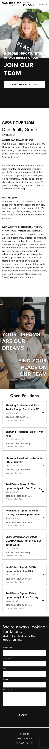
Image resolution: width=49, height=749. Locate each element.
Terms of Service (24, 739)
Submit (24, 715)
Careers (24, 734)
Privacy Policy (24, 743)
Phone (6, 679)
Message (7, 690)
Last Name (8, 658)
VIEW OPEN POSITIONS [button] (24, 84)
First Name (8, 648)
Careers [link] (43, 4)
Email (5, 669)
